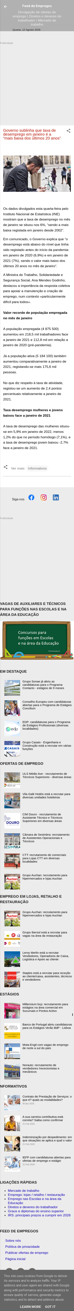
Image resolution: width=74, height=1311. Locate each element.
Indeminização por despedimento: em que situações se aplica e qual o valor (47, 1138)
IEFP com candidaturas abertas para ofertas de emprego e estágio (46, 1159)
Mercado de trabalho (23, 1191)
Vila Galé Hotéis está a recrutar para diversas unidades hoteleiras (46, 795)
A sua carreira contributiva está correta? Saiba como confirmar (42, 1118)
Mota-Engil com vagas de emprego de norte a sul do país (45, 1046)
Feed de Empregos (37, 6)
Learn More (30, 1307)
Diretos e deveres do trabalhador (33, 1207)
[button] (68, 131)
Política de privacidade (22, 1247)
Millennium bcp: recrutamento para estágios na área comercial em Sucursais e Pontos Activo (45, 1007)
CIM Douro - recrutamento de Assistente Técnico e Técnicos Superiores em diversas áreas (42, 818)
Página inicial (15, 1259)
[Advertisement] (37, 81)
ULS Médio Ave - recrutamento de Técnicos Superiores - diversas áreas (46, 775)
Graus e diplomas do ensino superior (36, 1211)
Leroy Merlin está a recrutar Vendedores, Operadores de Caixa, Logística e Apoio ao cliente (45, 956)
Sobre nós (13, 1241)
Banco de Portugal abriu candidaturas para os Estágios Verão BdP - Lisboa (47, 1026)
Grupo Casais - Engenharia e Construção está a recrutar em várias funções (46, 746)
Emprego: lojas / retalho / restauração (36, 1195)
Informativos (37, 468)
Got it (50, 1307)
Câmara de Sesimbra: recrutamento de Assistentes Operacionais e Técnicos (45, 838)
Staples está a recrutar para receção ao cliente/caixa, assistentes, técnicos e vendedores (47, 976)
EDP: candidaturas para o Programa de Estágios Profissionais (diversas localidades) (46, 725)
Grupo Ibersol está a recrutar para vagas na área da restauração (44, 934)
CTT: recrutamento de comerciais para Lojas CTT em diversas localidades (44, 858)
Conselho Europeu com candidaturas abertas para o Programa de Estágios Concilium (47, 705)
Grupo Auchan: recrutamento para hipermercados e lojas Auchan (44, 876)
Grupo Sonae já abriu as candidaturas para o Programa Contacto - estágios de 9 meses (43, 685)
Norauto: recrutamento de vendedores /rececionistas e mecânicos (40, 1068)
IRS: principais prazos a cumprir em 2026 (39, 1215)
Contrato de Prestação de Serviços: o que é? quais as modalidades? (47, 1098)
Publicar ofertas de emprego (26, 1253)
